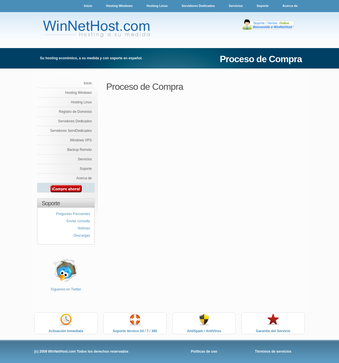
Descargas (82, 235)
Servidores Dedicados (198, 5)
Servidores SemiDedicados (71, 131)
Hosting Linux (156, 5)
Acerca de (290, 5)
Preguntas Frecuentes (73, 214)
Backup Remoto (79, 150)
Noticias (84, 228)
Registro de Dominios (75, 112)
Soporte (263, 5)
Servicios (236, 5)
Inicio (88, 5)
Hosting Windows (119, 5)
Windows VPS (81, 140)
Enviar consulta (78, 221)
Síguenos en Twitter (66, 289)
